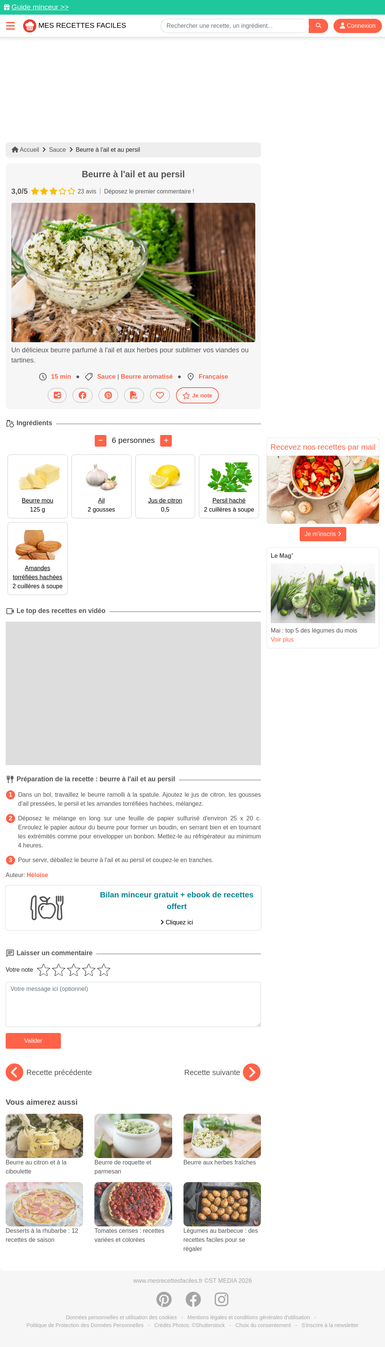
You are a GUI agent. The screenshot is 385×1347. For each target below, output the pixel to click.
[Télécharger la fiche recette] (134, 395)
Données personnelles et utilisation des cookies (121, 1317)
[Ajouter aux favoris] (160, 395)
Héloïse (37, 875)
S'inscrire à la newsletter (330, 1325)
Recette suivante (222, 1072)
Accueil (25, 149)
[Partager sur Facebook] (82, 395)
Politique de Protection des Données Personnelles (85, 1325)
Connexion (358, 26)
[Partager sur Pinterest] (108, 395)
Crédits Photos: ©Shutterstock (189, 1325)
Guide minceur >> (40, 7)
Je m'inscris (323, 534)
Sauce (57, 149)
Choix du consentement (263, 1325)
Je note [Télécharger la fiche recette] (197, 395)
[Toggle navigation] (10, 26)
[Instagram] (222, 1303)
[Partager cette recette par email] (57, 395)
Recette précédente (49, 1072)
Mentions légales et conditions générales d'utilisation (249, 1317)
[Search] (318, 25)
